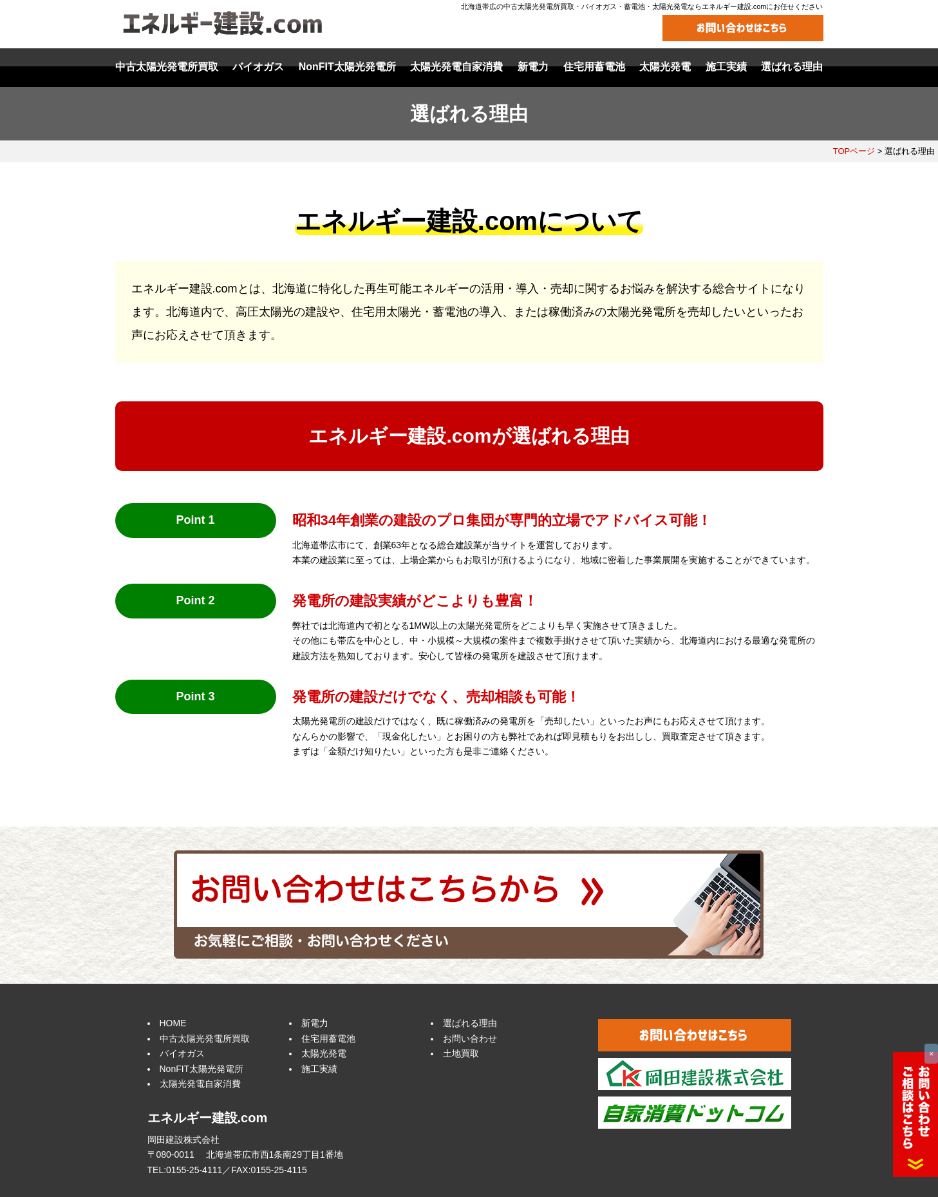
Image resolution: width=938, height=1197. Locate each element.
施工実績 (319, 1069)
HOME (173, 1023)
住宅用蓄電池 (328, 1038)
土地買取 (461, 1053)
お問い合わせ (470, 1038)
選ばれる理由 (470, 1023)
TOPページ (854, 151)
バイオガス (182, 1053)
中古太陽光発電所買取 (205, 1038)
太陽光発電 (323, 1053)
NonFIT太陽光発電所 (202, 1069)
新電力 (314, 1023)
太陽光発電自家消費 (200, 1083)
